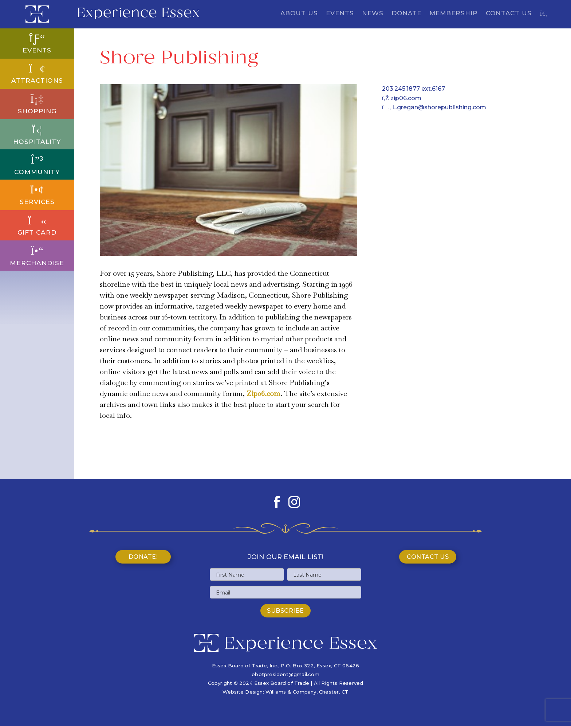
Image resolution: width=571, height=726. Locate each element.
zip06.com (402, 98)
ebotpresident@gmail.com (285, 674)
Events (340, 14)
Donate (406, 14)
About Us (299, 14)
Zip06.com (263, 393)
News (372, 14)
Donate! (143, 556)
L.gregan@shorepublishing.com (434, 107)
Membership (453, 14)
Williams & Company (290, 692)
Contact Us (509, 14)
